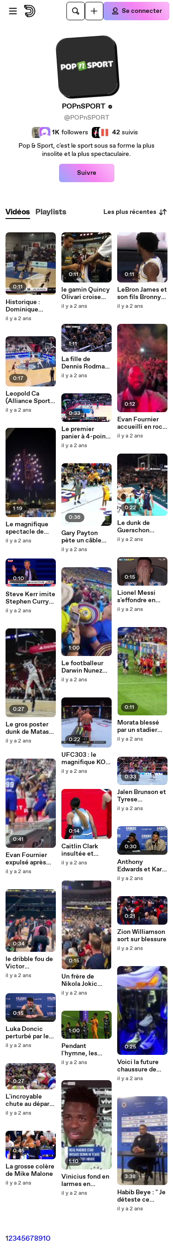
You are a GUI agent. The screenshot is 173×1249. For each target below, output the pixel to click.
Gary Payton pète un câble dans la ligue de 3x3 (84, 537)
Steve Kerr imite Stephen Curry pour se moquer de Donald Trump (31, 598)
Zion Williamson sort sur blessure (142, 935)
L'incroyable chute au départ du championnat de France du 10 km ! (30, 1100)
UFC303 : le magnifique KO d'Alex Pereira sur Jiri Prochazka (83, 758)
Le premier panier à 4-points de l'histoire (86, 433)
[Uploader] (94, 11)
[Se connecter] (136, 11)
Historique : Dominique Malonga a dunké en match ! (30, 306)
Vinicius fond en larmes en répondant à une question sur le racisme (85, 1180)
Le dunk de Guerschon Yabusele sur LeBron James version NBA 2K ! (142, 526)
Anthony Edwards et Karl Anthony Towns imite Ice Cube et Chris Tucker (140, 865)
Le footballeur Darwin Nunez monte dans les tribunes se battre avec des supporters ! (84, 667)
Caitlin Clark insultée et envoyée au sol (83, 850)
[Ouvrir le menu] (13, 11)
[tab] (18, 212)
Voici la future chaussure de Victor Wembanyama (138, 1066)
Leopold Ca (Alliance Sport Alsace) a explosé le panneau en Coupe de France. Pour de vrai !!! (29, 397)
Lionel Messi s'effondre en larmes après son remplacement (142, 596)
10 (47, 1238)
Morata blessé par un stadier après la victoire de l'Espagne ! (141, 726)
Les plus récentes (135, 212)
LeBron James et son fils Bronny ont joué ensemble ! (142, 293)
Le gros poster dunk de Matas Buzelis (27, 728)
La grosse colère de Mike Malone (30, 1170)
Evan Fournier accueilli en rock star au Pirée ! (141, 423)
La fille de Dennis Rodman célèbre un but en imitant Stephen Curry (84, 363)
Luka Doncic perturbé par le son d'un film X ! (29, 1032)
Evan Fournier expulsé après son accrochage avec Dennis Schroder (29, 859)
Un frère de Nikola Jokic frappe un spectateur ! (79, 980)
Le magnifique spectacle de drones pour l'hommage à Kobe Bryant (27, 528)
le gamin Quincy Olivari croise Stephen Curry (85, 293)
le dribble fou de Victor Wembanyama (29, 962)
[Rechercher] (75, 11)
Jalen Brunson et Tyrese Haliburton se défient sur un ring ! (141, 796)
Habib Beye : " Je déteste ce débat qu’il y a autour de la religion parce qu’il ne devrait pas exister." (141, 1196)
